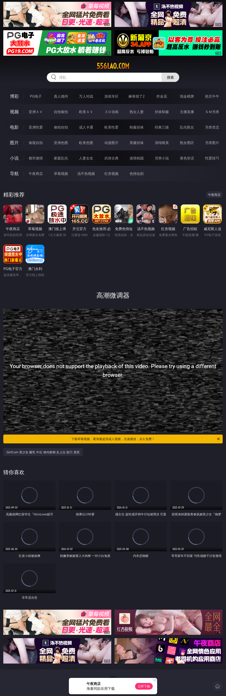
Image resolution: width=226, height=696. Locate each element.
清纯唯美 (162, 142)
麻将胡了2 (136, 96)
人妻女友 (86, 158)
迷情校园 (137, 158)
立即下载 (144, 686)
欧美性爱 (111, 127)
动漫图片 (111, 142)
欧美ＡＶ (86, 111)
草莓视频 (61, 173)
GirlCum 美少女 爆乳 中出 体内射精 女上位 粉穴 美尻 (42, 452)
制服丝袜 (137, 127)
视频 (14, 112)
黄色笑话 (187, 158)
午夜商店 (36, 173)
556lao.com (113, 66)
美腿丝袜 (137, 142)
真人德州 (61, 96)
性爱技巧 (212, 158)
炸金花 (161, 96)
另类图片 (212, 142)
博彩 (14, 96)
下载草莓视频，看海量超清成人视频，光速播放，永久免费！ (145, 439)
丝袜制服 (162, 111)
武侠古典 (111, 158)
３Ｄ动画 (111, 111)
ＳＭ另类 (212, 111)
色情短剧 (137, 173)
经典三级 (162, 127)
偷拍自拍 (61, 127)
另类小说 (162, 158)
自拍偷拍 (61, 111)
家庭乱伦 (61, 158)
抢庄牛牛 (212, 96)
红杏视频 (111, 173)
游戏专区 (111, 96)
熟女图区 (187, 142)
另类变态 (212, 127)
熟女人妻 (137, 111)
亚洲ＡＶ (36, 111)
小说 (14, 158)
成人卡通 (86, 127)
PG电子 (35, 96)
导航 (14, 173)
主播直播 (187, 111)
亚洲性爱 (36, 127)
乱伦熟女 (187, 127)
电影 (14, 127)
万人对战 (86, 96)
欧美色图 (86, 142)
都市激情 (36, 158)
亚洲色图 (61, 142)
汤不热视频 (86, 173)
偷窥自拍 (36, 142)
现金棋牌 (187, 96)
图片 (14, 143)
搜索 (170, 77)
